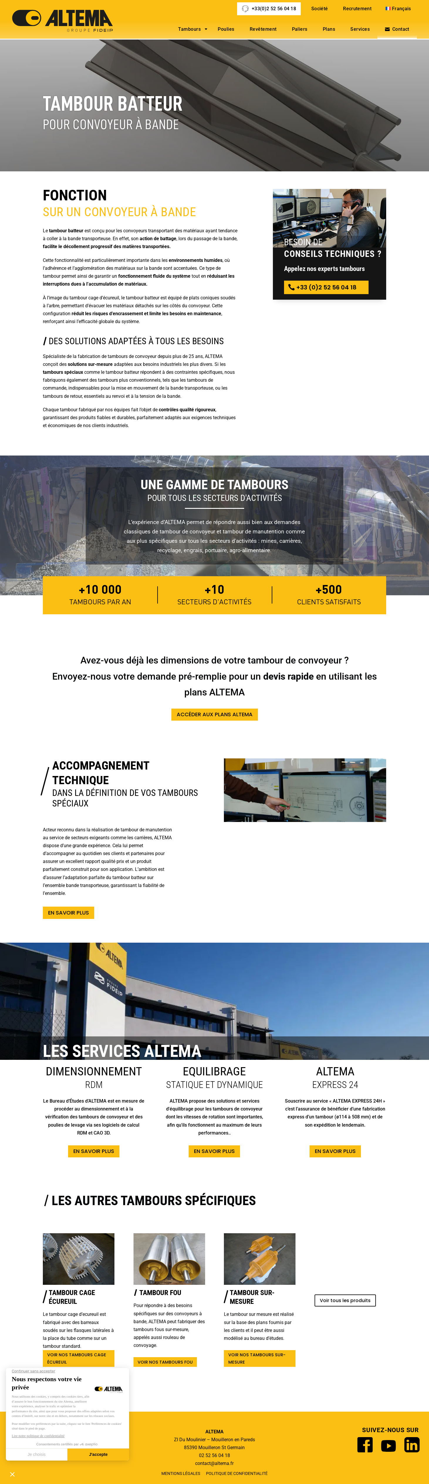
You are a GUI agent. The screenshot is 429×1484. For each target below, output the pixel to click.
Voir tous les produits (345, 1300)
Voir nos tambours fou (165, 1362)
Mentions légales (180, 1473)
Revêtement (263, 29)
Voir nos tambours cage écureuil (76, 1358)
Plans (329, 29)
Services (360, 29)
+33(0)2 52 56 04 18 (274, 8)
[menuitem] (399, 8)
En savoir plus (68, 912)
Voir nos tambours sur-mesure (257, 1358)
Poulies (226, 29)
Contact (400, 29)
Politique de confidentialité (237, 1473)
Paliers (300, 29)
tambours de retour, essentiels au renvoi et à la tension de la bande (111, 396)
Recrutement (357, 8)
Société (319, 8)
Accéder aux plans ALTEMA (215, 714)
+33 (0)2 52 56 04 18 (326, 287)
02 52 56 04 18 (214, 1455)
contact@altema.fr (214, 1463)
